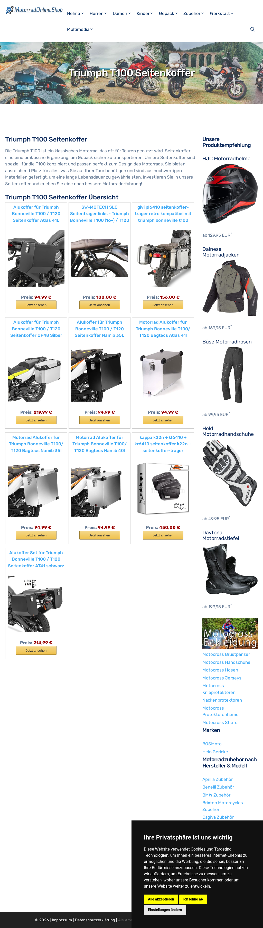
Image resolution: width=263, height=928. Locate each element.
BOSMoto (212, 743)
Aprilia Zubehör (217, 779)
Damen (124, 13)
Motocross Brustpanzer (226, 654)
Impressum (62, 920)
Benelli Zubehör (218, 787)
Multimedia (82, 29)
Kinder (147, 13)
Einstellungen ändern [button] (165, 910)
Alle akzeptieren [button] (161, 899)
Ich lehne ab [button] (193, 899)
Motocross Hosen (220, 670)
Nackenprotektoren (222, 700)
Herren (101, 13)
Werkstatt (224, 13)
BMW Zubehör (216, 795)
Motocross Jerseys (221, 677)
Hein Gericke (215, 751)
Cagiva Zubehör (218, 817)
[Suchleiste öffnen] (253, 29)
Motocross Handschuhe (226, 662)
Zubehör (196, 13)
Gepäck (170, 13)
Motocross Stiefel (220, 722)
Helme (77, 13)
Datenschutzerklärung (95, 920)
